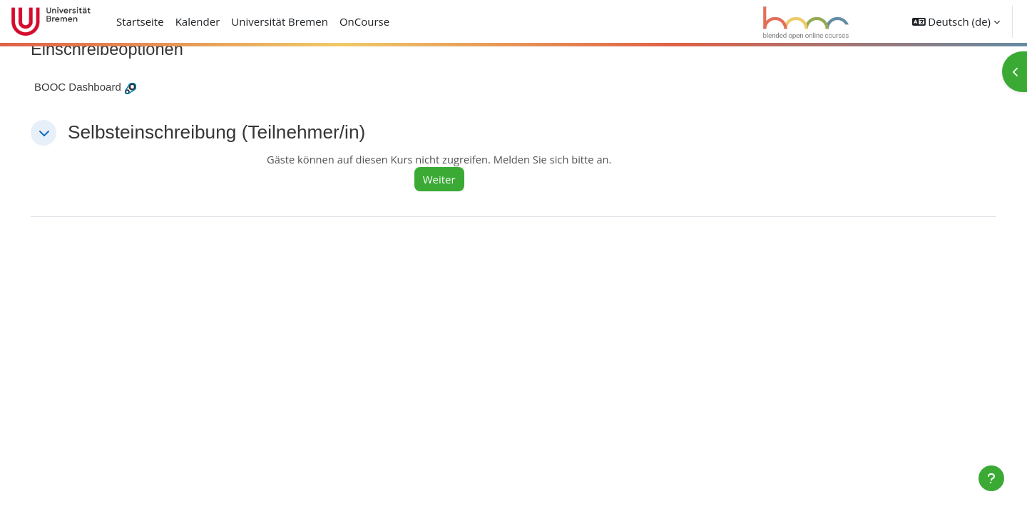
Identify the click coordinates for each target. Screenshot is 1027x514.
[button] (956, 21)
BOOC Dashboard (97, 87)
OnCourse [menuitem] (364, 21)
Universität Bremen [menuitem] (279, 21)
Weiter (452, 179)
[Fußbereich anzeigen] (991, 478)
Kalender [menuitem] (197, 21)
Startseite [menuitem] (140, 21)
